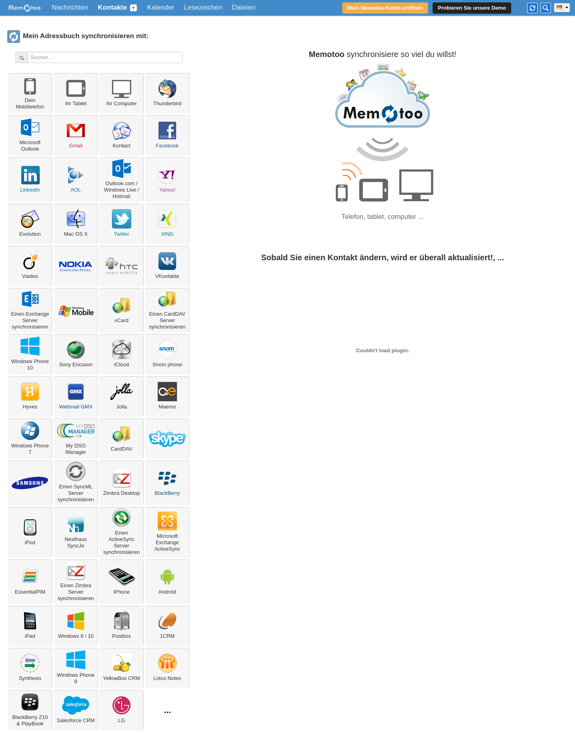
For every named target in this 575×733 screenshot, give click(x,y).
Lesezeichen (203, 7)
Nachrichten (70, 7)
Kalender (160, 7)
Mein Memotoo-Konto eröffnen (385, 8)
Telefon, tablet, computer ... (382, 217)
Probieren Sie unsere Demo (472, 8)
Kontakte (112, 7)
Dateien (244, 7)
